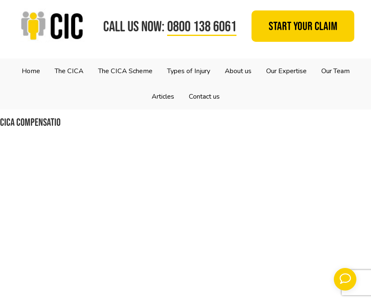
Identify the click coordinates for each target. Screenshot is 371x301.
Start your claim (303, 26)
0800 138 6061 (201, 26)
